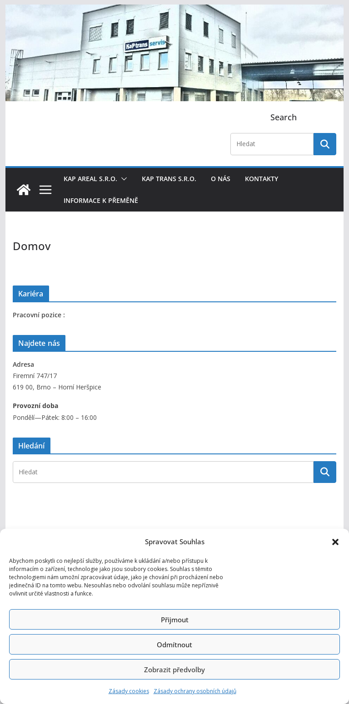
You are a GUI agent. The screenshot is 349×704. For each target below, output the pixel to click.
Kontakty (261, 178)
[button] (335, 541)
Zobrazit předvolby (174, 669)
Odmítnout (174, 644)
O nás (220, 178)
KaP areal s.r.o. (90, 178)
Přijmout (175, 619)
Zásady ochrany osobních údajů (195, 691)
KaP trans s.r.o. (169, 178)
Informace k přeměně (101, 200)
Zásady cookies (129, 691)
